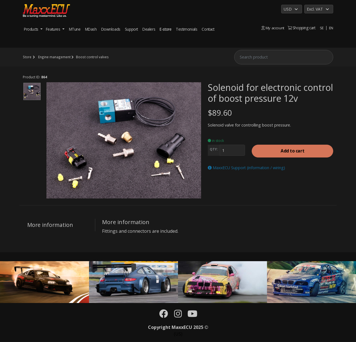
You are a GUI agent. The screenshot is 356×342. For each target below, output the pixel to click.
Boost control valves (91, 57)
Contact (208, 29)
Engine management (54, 57)
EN (331, 27)
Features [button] (53, 29)
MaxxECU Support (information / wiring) (247, 168)
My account (272, 27)
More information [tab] (50, 225)
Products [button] (31, 29)
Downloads (110, 29)
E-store (165, 29)
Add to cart (292, 151)
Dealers (148, 29)
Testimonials (186, 29)
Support (131, 29)
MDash (91, 29)
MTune (75, 29)
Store (27, 57)
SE (321, 27)
